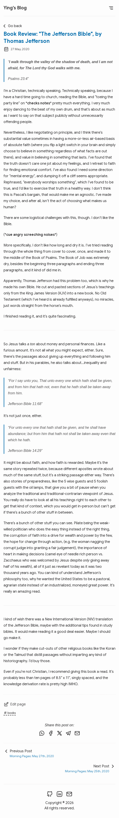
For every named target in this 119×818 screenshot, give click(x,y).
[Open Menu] (111, 8)
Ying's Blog (15, 8)
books (10, 713)
